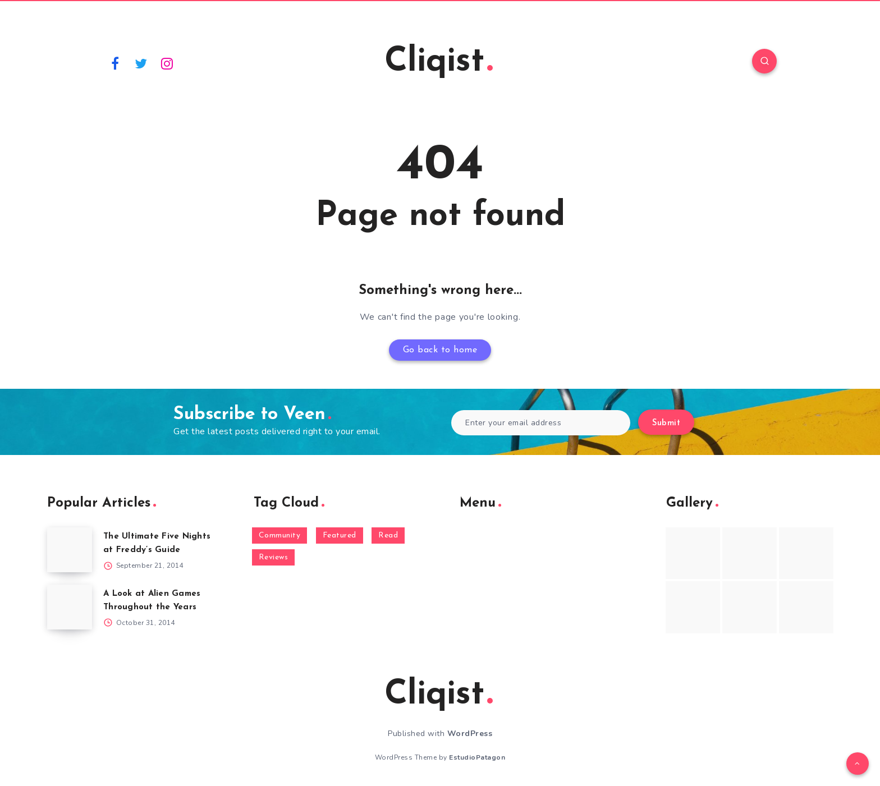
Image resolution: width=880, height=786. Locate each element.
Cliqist (438, 62)
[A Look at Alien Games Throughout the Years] (69, 607)
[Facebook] (115, 62)
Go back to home (440, 350)
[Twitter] (141, 62)
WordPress (470, 733)
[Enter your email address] (540, 422)
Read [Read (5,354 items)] (388, 535)
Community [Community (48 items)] (280, 535)
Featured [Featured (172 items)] (339, 535)
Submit (666, 423)
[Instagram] (167, 62)
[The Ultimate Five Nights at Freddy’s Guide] (69, 549)
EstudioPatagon (477, 757)
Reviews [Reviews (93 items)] (273, 557)
